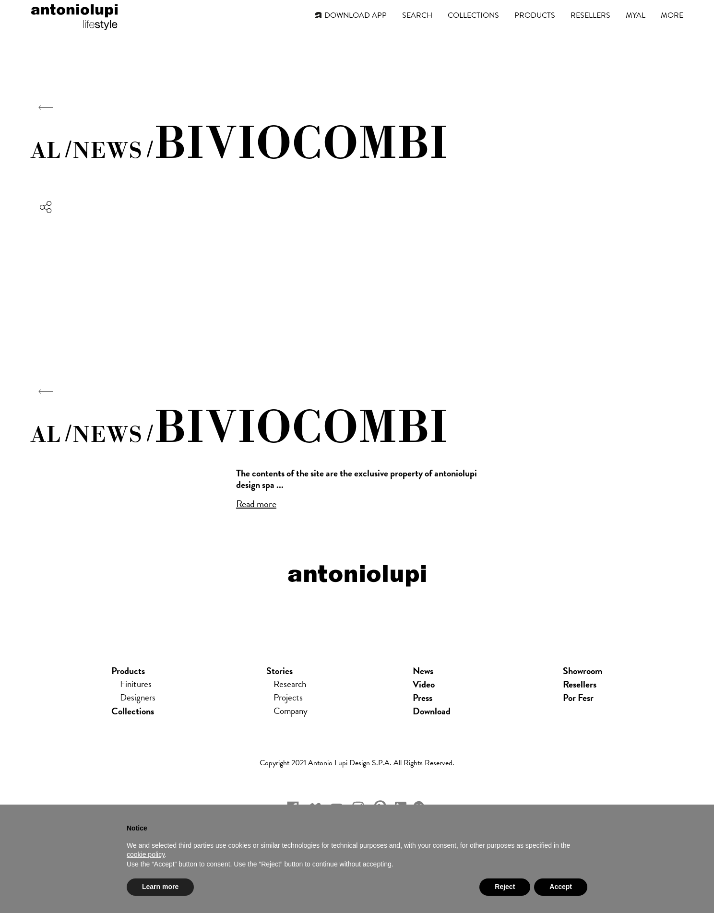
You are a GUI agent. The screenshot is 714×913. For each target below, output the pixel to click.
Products (128, 681)
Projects (288, 708)
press (423, 708)
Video (425, 695)
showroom (583, 681)
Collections (132, 721)
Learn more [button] (160, 886)
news (424, 681)
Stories (278, 681)
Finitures (136, 695)
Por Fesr (578, 708)
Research (290, 695)
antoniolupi (74, 15)
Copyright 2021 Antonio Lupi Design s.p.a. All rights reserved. (357, 773)
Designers (138, 708)
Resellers (579, 695)
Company (291, 721)
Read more (256, 504)
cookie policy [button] (146, 854)
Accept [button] (560, 886)
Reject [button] (505, 886)
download (433, 721)
